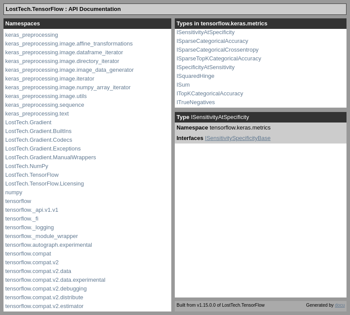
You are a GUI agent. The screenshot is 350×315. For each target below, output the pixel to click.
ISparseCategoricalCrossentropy (218, 49)
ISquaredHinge (196, 76)
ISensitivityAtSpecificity (206, 32)
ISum (183, 84)
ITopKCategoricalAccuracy (210, 93)
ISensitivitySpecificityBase (237, 138)
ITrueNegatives (196, 102)
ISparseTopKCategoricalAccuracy (219, 58)
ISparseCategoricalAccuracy (212, 41)
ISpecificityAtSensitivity (206, 67)
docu (340, 305)
